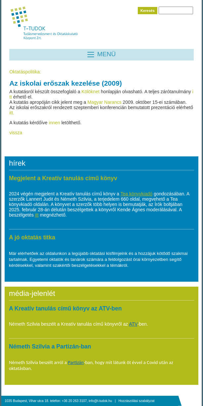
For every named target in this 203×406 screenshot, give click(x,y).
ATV (133, 324)
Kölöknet (91, 91)
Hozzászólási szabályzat (137, 401)
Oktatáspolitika (24, 71)
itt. (11, 112)
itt (37, 215)
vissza (15, 132)
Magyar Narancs (104, 102)
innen (55, 122)
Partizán (76, 362)
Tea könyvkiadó (137, 193)
